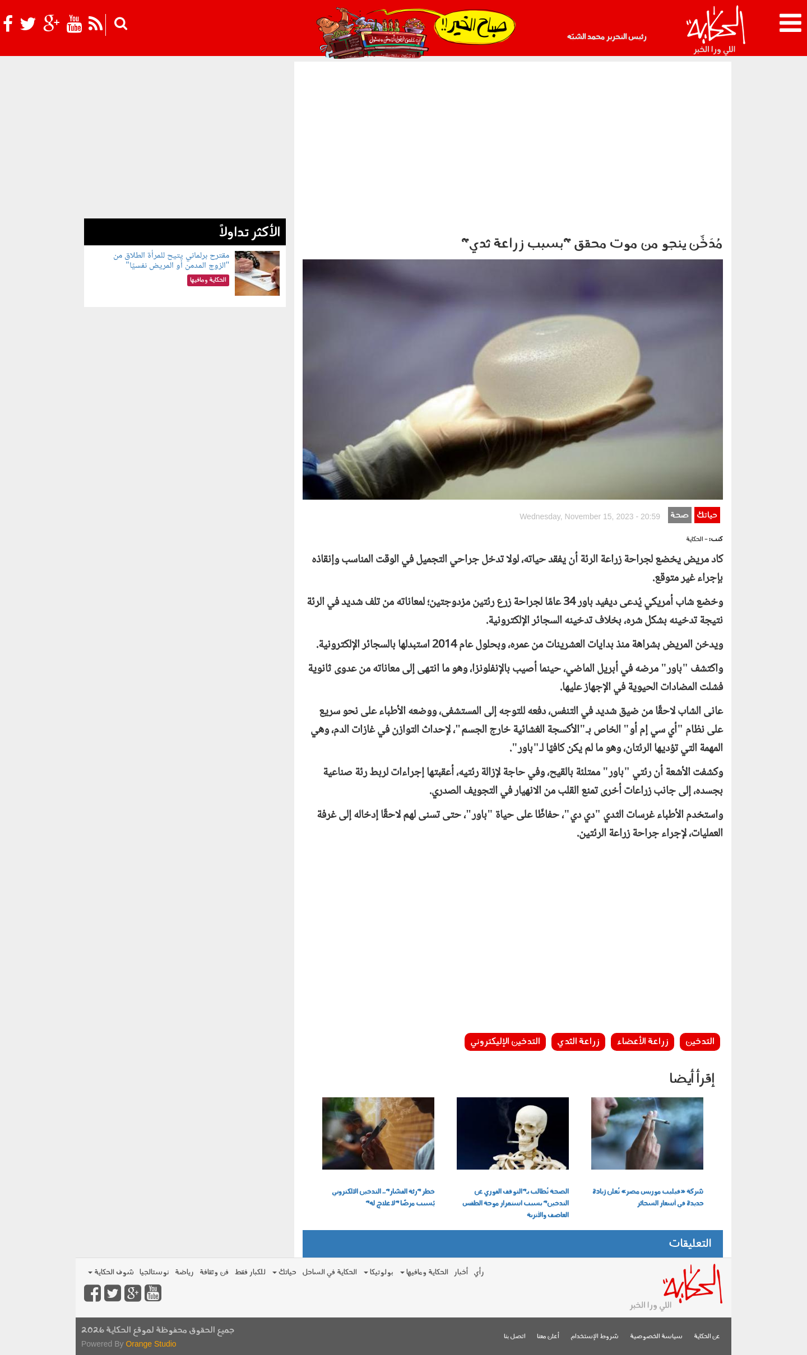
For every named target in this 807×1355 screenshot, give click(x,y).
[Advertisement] (513, 145)
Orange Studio (151, 1343)
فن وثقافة (214, 1272)
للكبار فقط (250, 1272)
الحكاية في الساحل (329, 1272)
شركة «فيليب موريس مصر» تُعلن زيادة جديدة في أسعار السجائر (647, 1198)
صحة (679, 515)
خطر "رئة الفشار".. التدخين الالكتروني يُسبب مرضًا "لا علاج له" (383, 1198)
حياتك (707, 515)
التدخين (700, 1042)
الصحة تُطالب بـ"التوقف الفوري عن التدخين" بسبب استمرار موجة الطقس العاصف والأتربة (515, 1204)
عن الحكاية (707, 1337)
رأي (479, 1272)
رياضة (184, 1272)
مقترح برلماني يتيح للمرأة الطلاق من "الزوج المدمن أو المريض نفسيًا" (171, 260)
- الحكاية (697, 539)
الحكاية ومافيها (424, 1272)
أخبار (461, 1272)
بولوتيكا (378, 1272)
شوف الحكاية (111, 1272)
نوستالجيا (154, 1272)
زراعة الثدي (578, 1042)
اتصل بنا (515, 1337)
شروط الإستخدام (595, 1337)
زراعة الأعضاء (642, 1042)
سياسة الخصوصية (656, 1337)
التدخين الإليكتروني (505, 1042)
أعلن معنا (548, 1337)
